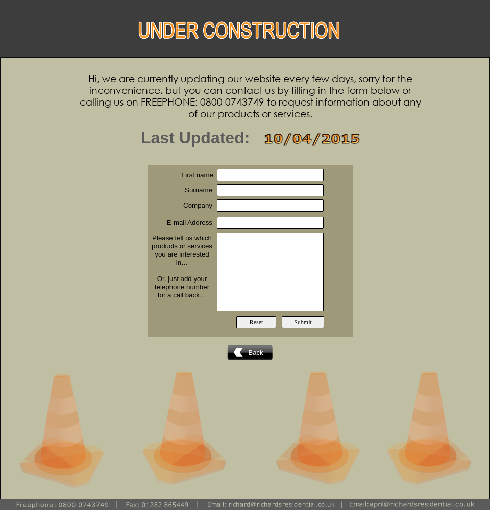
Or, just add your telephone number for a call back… (182, 287)
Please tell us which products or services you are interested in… (182, 250)
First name (197, 175)
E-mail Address (189, 222)
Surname (198, 190)
